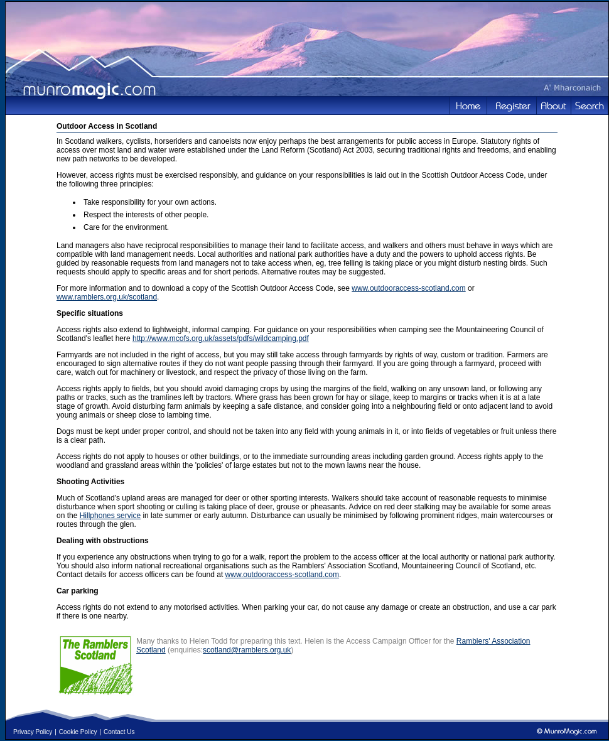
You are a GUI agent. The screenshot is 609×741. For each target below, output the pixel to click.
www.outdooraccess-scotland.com (408, 288)
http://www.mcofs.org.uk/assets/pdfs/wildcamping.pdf (220, 338)
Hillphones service (110, 515)
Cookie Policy (78, 731)
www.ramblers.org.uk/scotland (107, 297)
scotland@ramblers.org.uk (247, 650)
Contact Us (119, 731)
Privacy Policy (32, 731)
